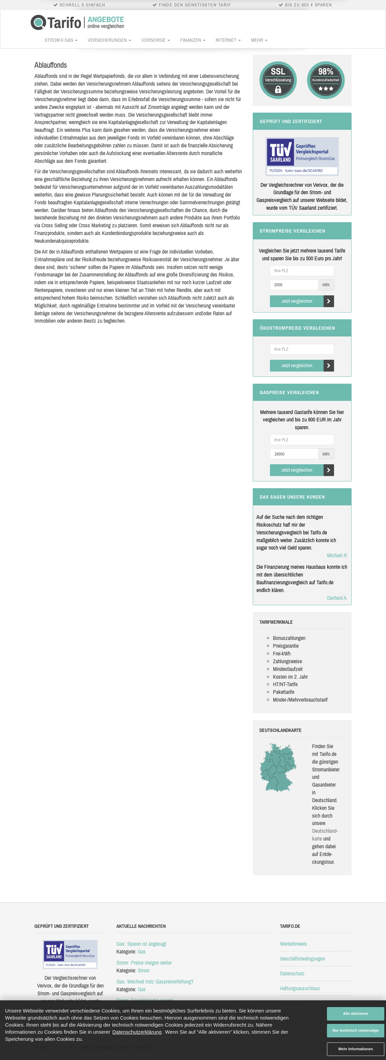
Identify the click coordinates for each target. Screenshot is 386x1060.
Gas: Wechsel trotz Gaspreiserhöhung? (154, 981)
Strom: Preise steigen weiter (144, 963)
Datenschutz (292, 973)
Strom (143, 970)
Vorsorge (155, 40)
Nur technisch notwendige (355, 1030)
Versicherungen (109, 40)
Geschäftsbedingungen (302, 958)
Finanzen (192, 40)
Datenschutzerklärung (137, 1032)
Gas (142, 951)
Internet (228, 40)
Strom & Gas (61, 40)
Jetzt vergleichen (307, 301)
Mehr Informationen (355, 1049)
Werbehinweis (293, 944)
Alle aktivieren (355, 1013)
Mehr (259, 40)
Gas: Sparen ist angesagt (141, 944)
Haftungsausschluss (300, 988)
